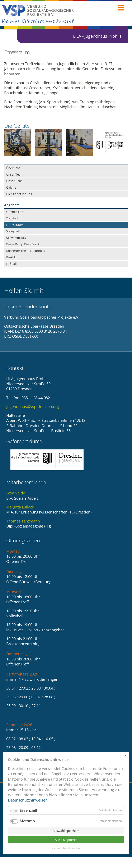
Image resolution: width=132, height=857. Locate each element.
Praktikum (13, 257)
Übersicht (13, 168)
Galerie (11, 187)
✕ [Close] (125, 755)
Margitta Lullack (20, 507)
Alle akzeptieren (66, 840)
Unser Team (14, 174)
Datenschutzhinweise (71, 848)
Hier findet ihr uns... (20, 194)
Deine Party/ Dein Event (22, 244)
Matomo (27, 820)
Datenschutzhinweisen (28, 800)
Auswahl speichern (66, 831)
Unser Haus (14, 181)
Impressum (56, 848)
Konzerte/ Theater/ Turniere (26, 251)
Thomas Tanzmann (23, 521)
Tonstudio (13, 218)
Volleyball (13, 231)
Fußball (11, 264)
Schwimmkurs (16, 238)
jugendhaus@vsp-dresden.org (32, 406)
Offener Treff (15, 212)
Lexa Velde (15, 492)
